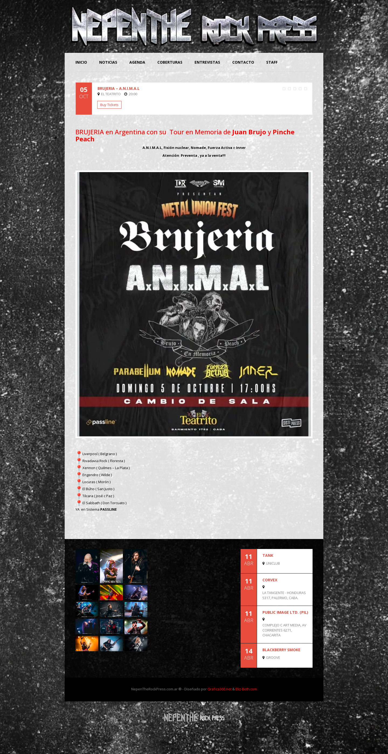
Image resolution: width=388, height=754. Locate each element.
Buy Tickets (109, 104)
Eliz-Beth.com (246, 689)
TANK (267, 555)
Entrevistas (207, 62)
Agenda (137, 62)
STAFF (272, 62)
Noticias (108, 62)
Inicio (81, 62)
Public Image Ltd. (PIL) (285, 612)
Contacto (243, 62)
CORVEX (269, 579)
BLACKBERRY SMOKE (281, 649)
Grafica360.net (219, 689)
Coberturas (169, 62)
